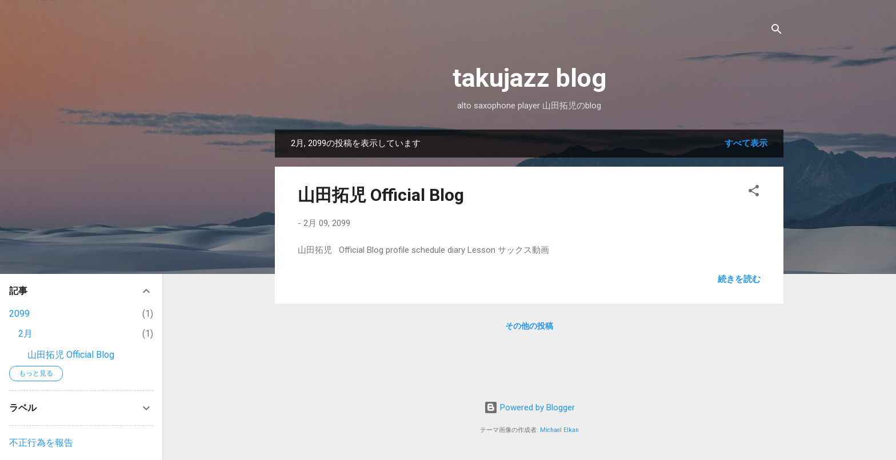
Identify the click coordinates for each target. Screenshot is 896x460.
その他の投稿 (529, 325)
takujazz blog (529, 78)
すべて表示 (746, 143)
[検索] (776, 31)
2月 (25, 333)
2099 (19, 313)
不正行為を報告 (41, 442)
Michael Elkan (559, 430)
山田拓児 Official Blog (381, 195)
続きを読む (739, 279)
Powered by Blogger (529, 407)
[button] (754, 192)
